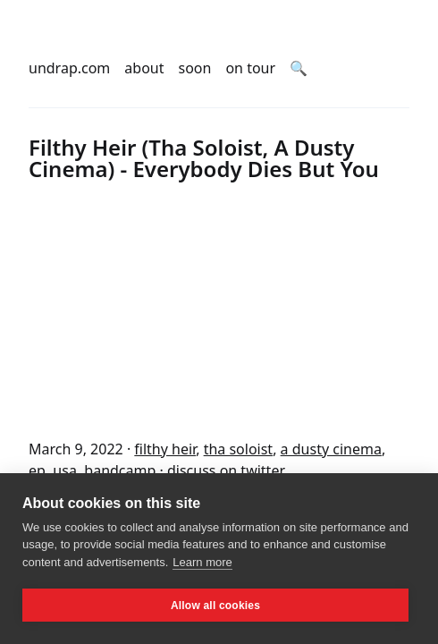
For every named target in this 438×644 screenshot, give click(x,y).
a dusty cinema (331, 449)
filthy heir (165, 449)
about (144, 68)
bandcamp (120, 470)
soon (195, 68)
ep (37, 470)
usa (65, 470)
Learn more (202, 562)
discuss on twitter (226, 470)
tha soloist (239, 449)
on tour (250, 68)
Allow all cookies (215, 605)
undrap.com (69, 68)
